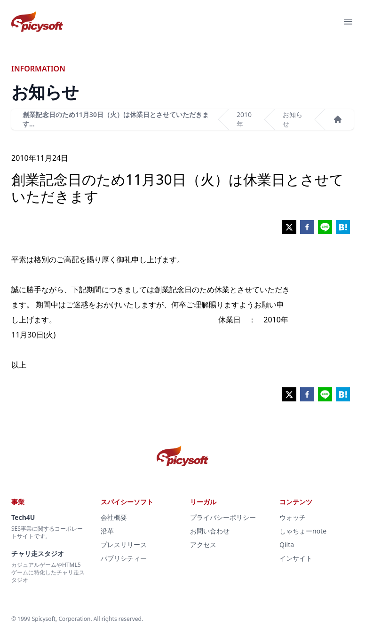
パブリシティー (124, 558)
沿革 (107, 530)
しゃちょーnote (302, 530)
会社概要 (114, 517)
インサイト (295, 558)
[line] (325, 227)
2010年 (244, 119)
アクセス (203, 544)
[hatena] (343, 227)
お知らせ (292, 119)
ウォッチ (292, 517)
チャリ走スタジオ (37, 553)
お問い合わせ (210, 530)
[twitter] (289, 227)
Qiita (286, 544)
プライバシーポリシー (223, 517)
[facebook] (307, 227)
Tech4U (23, 517)
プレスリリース (124, 544)
